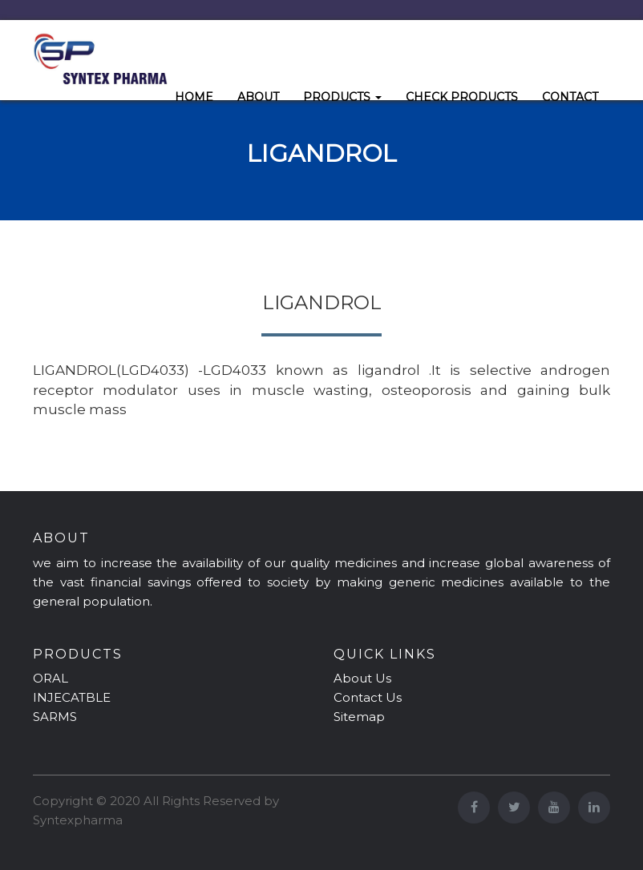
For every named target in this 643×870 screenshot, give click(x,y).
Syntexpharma (78, 820)
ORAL (50, 678)
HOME (194, 97)
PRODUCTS (342, 97)
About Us (362, 678)
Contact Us (368, 697)
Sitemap (359, 716)
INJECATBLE (72, 697)
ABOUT (258, 97)
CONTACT (570, 97)
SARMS (55, 716)
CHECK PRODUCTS (462, 97)
